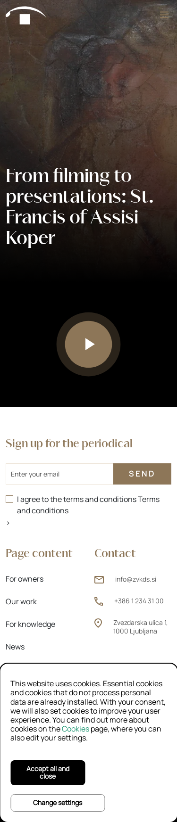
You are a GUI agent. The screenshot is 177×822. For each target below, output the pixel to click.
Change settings (57, 802)
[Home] (26, 15)
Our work (21, 601)
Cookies (75, 728)
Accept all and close (47, 772)
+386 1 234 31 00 (139, 600)
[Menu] (164, 15)
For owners (24, 579)
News (15, 646)
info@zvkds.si (135, 579)
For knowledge (30, 624)
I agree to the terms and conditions (88, 505)
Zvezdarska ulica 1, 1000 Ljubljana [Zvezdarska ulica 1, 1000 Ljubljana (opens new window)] (140, 626)
